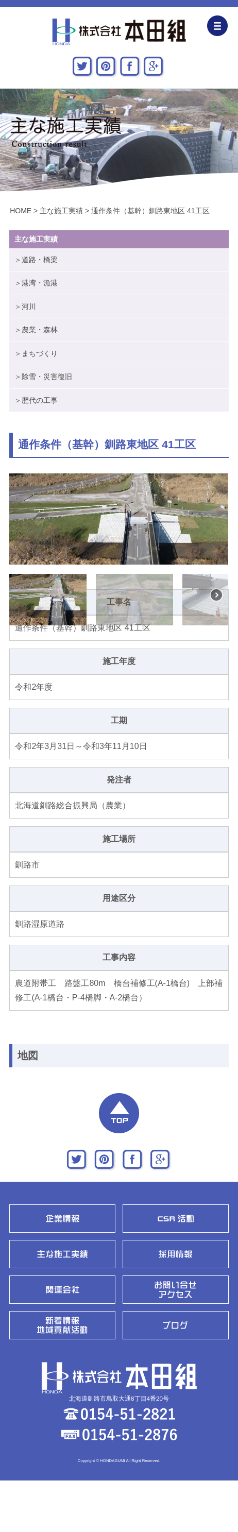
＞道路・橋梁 (36, 260)
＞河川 (25, 306)
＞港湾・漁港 (36, 283)
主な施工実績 (61, 211)
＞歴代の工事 (36, 400)
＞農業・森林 (36, 330)
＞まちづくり (36, 353)
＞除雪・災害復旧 (43, 376)
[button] (19, 519)
